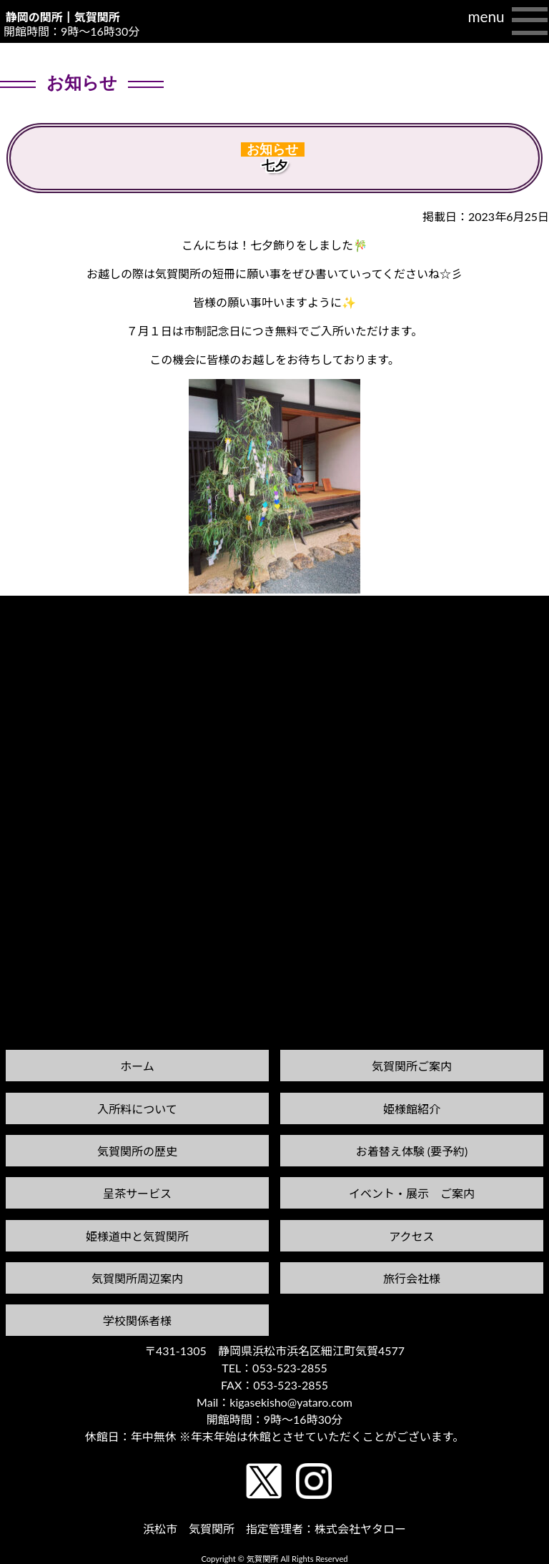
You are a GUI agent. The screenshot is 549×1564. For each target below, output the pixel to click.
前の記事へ (36, 622)
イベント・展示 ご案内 (412, 1193)
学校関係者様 (137, 1320)
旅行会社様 (411, 1278)
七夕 (274, 166)
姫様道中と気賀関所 (137, 1236)
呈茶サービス (137, 1193)
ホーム (137, 1066)
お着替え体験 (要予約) (412, 1151)
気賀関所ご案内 (412, 1066)
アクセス (411, 1236)
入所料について (137, 1109)
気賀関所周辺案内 (137, 1278)
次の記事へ (512, 609)
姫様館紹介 (411, 1109)
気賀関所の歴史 (137, 1151)
